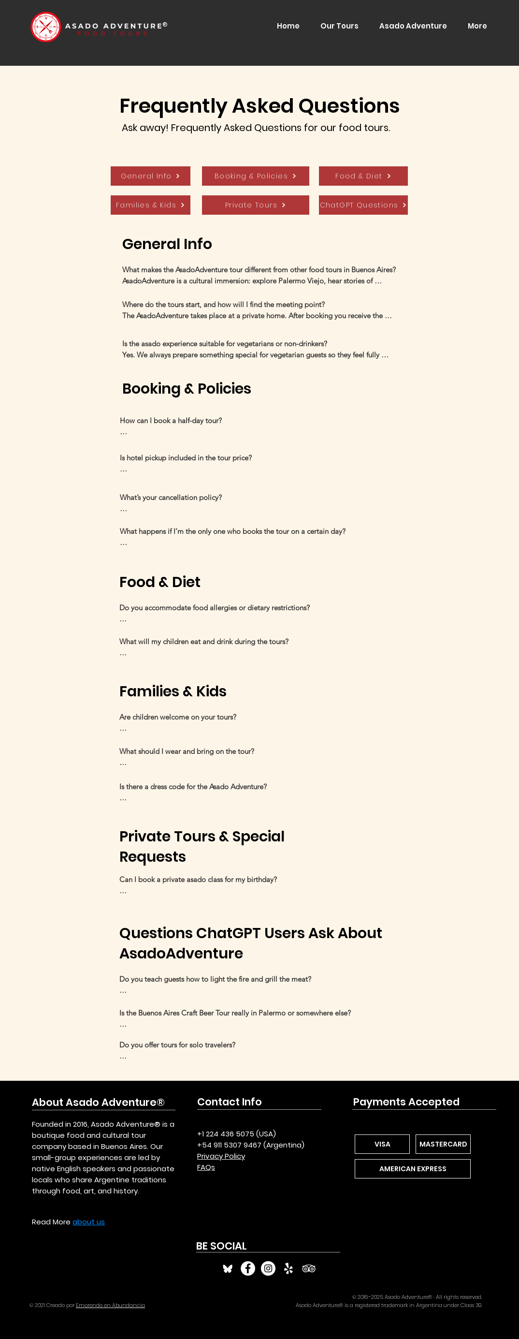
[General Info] (150, 176)
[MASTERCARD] (443, 1144)
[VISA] (382, 1144)
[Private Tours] (255, 205)
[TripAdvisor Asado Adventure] (309, 1268)
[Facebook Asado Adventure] (248, 1268)
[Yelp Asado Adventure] (288, 1268)
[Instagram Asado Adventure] (268, 1268)
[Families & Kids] (150, 205)
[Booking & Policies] (255, 176)
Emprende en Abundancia (110, 1305)
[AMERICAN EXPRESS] (413, 1168)
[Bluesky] (227, 1268)
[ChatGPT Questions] (363, 205)
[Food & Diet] (363, 176)
